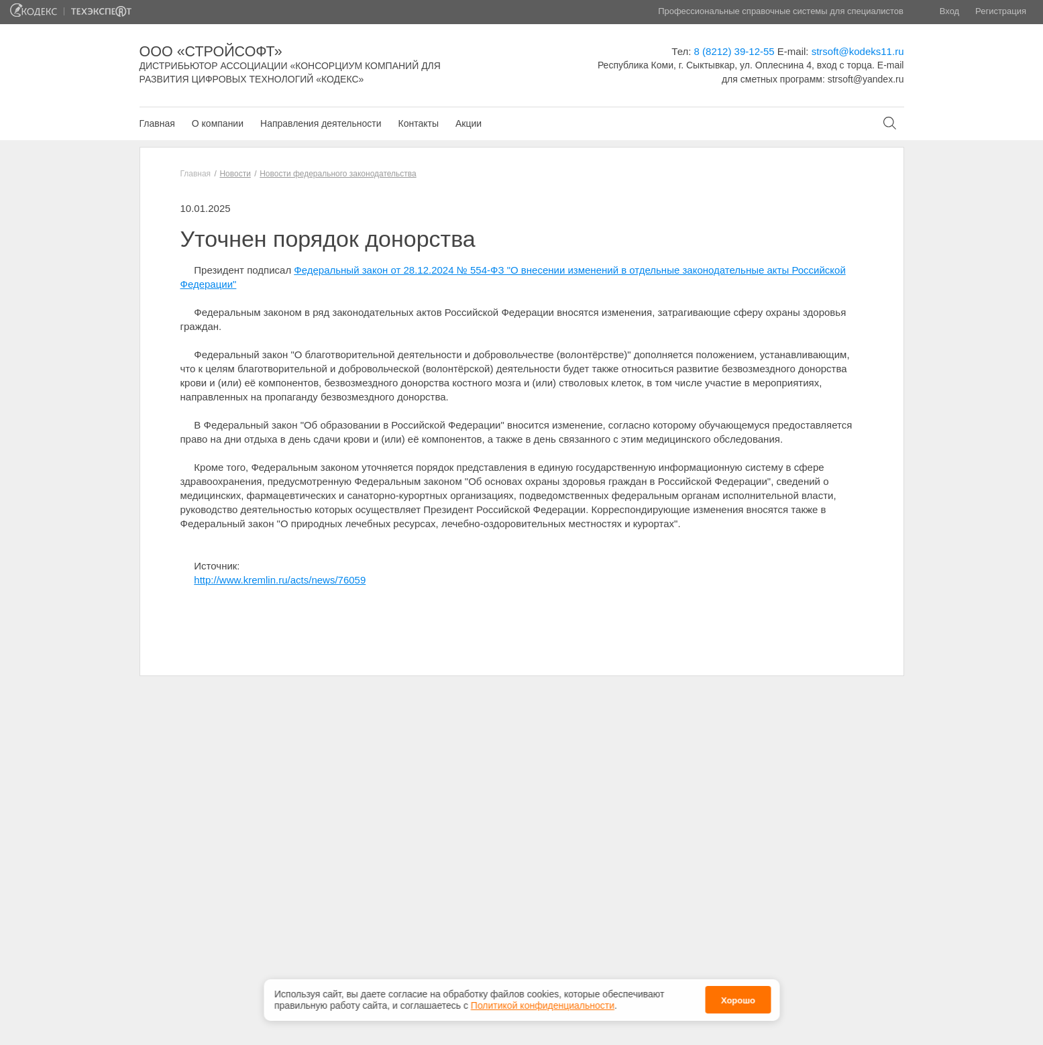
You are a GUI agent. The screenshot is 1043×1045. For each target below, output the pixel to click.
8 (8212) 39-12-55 (734, 51)
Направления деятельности (320, 123)
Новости (234, 173)
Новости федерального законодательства (338, 173)
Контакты (418, 123)
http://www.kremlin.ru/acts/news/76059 (280, 580)
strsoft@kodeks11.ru (858, 51)
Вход (949, 11)
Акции (468, 123)
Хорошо (738, 999)
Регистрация (1000, 11)
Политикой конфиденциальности (542, 1003)
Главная (157, 123)
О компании (217, 123)
